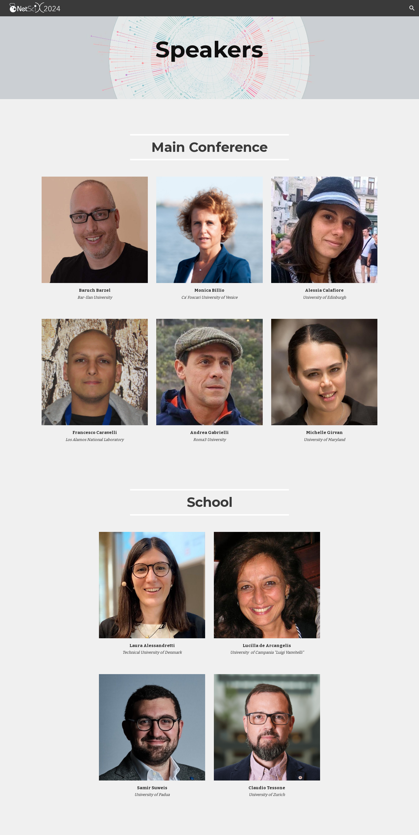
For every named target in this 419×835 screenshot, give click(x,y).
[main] (209, 49)
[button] (412, 8)
